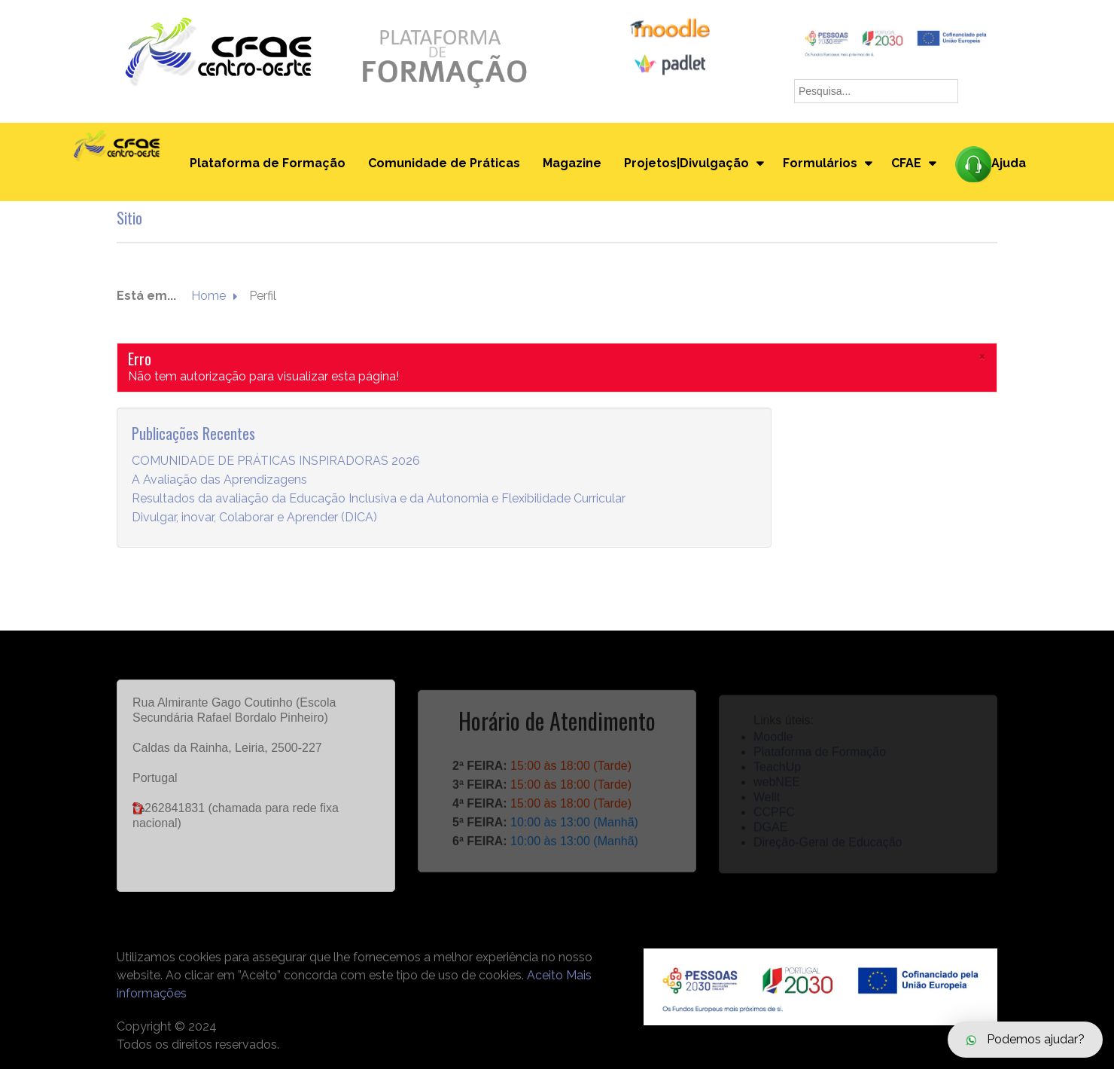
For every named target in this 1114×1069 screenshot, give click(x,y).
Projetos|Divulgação (686, 163)
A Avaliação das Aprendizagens (219, 480)
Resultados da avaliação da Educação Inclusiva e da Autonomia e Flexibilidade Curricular (378, 499)
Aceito (545, 975)
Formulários (820, 163)
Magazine (572, 163)
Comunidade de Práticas (444, 163)
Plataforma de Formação (267, 163)
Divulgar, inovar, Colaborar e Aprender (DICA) (254, 518)
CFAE (906, 163)
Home (208, 296)
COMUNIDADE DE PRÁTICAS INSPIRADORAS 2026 (276, 461)
